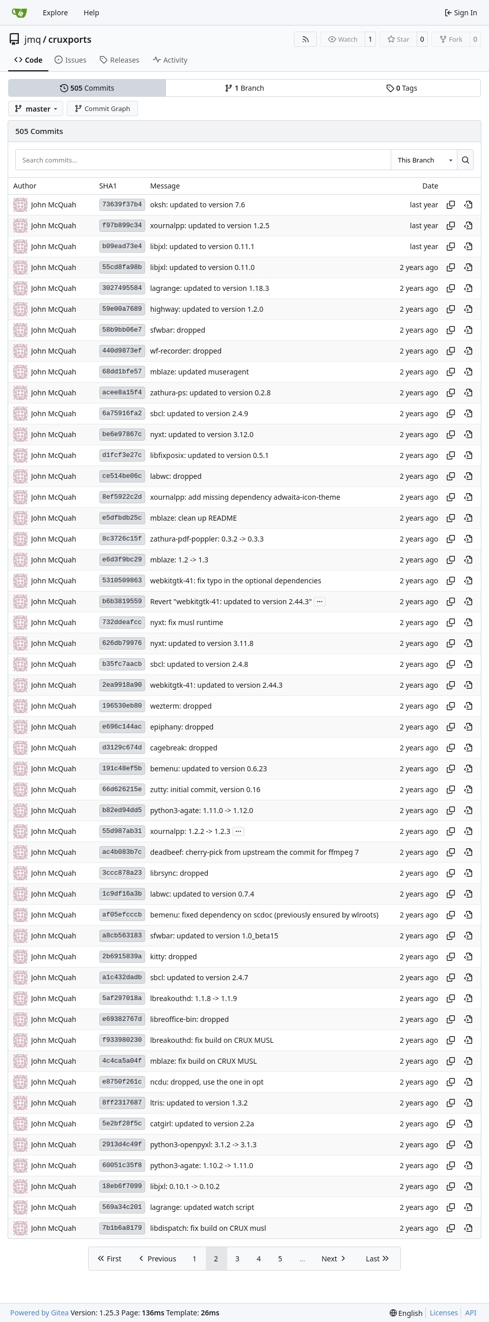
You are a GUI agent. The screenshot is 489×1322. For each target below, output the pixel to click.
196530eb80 (122, 706)
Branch (244, 88)
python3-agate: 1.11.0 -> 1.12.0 (201, 810)
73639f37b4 (122, 204)
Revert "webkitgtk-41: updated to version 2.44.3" (231, 601)
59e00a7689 (122, 309)
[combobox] (424, 159)
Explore (55, 12)
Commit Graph (102, 108)
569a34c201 (122, 1207)
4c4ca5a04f (122, 1061)
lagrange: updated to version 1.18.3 (209, 288)
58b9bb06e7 (122, 330)
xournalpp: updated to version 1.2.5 (209, 225)
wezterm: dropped (181, 706)
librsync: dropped (179, 873)
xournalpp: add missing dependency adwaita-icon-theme (245, 497)
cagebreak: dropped (184, 747)
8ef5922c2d (122, 497)
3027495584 (122, 288)
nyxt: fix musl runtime (187, 622)
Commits (87, 88)
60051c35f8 (122, 1165)
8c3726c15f (122, 539)
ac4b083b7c (122, 852)
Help (91, 12)
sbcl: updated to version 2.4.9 (199, 413)
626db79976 (122, 643)
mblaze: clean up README (193, 518)
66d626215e (122, 789)
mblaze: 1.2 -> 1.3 (179, 559)
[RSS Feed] (305, 39)
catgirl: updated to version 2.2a (202, 1123)
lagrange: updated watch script (202, 1207)
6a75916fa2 (122, 413)
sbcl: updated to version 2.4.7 (199, 977)
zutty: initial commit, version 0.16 (205, 789)
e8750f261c (122, 1082)
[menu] (406, 1313)
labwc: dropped (176, 476)
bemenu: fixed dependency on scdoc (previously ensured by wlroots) (264, 915)
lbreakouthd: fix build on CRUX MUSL (212, 1040)
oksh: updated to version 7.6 (197, 204)
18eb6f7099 (122, 1186)
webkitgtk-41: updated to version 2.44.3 (216, 685)
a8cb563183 (122, 935)
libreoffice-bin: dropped (189, 1019)
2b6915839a (122, 956)
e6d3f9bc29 (122, 559)
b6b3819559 (122, 601)
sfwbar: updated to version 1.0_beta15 (214, 935)
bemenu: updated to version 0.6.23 (208, 768)
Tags (401, 88)
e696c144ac (122, 727)
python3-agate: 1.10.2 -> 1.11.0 (201, 1165)
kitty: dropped (173, 956)
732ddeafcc (122, 622)
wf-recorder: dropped (186, 351)
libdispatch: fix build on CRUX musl (208, 1228)
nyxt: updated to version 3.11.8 (202, 643)
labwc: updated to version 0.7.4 (202, 894)
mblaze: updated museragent (199, 371)
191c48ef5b (122, 768)
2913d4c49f (122, 1144)
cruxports (70, 39)
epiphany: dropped (182, 727)
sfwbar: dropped (177, 330)
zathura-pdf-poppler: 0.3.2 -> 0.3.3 (207, 539)
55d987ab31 (122, 831)
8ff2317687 (122, 1103)
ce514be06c (122, 476)
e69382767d (122, 1019)
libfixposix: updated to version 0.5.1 (209, 455)
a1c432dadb (122, 977)
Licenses (444, 1312)
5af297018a (122, 998)
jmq (32, 39)
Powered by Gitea (39, 1312)
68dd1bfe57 (122, 371)
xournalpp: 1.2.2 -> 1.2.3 (190, 831)
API (470, 1312)
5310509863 (122, 580)
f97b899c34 (122, 225)
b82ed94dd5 (122, 810)
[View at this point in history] (468, 204)
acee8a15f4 (122, 392)
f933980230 (122, 1040)
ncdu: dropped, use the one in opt (207, 1082)
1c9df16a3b (122, 894)
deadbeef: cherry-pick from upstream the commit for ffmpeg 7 (254, 852)
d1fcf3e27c (122, 455)
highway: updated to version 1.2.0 (206, 309)
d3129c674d (122, 747)
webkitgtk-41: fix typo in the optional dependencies (235, 580)
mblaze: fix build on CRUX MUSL (203, 1061)
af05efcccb (122, 915)
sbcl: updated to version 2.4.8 (199, 664)
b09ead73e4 (122, 246)
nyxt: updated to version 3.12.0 (202, 434)
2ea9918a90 (122, 685)
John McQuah (53, 204)
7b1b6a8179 (122, 1228)
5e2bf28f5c (122, 1123)
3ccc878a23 (122, 873)
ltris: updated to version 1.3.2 (199, 1103)
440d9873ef (122, 351)
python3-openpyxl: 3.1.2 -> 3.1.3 (203, 1144)
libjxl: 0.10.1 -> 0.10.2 (185, 1186)
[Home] (19, 13)
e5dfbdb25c (122, 518)
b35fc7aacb (122, 664)
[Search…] (465, 159)
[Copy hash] (450, 204)
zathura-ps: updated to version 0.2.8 (210, 392)
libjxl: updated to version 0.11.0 (202, 267)
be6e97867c (122, 434)
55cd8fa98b (122, 267)
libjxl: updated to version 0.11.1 (202, 246)
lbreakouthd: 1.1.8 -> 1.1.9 (193, 998)
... (320, 600)
